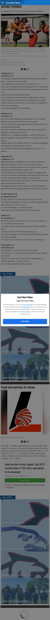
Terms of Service (28, 304)
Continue (25, 321)
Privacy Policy (26, 307)
